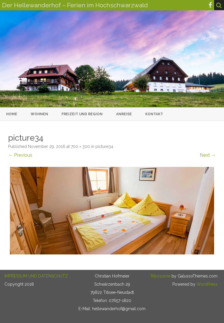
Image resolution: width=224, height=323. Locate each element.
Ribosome (160, 276)
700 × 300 (80, 146)
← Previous (20, 155)
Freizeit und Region (82, 114)
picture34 (104, 146)
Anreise (124, 114)
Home (11, 114)
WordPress (206, 284)
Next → (208, 155)
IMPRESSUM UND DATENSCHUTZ (36, 276)
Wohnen (39, 114)
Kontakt (154, 114)
